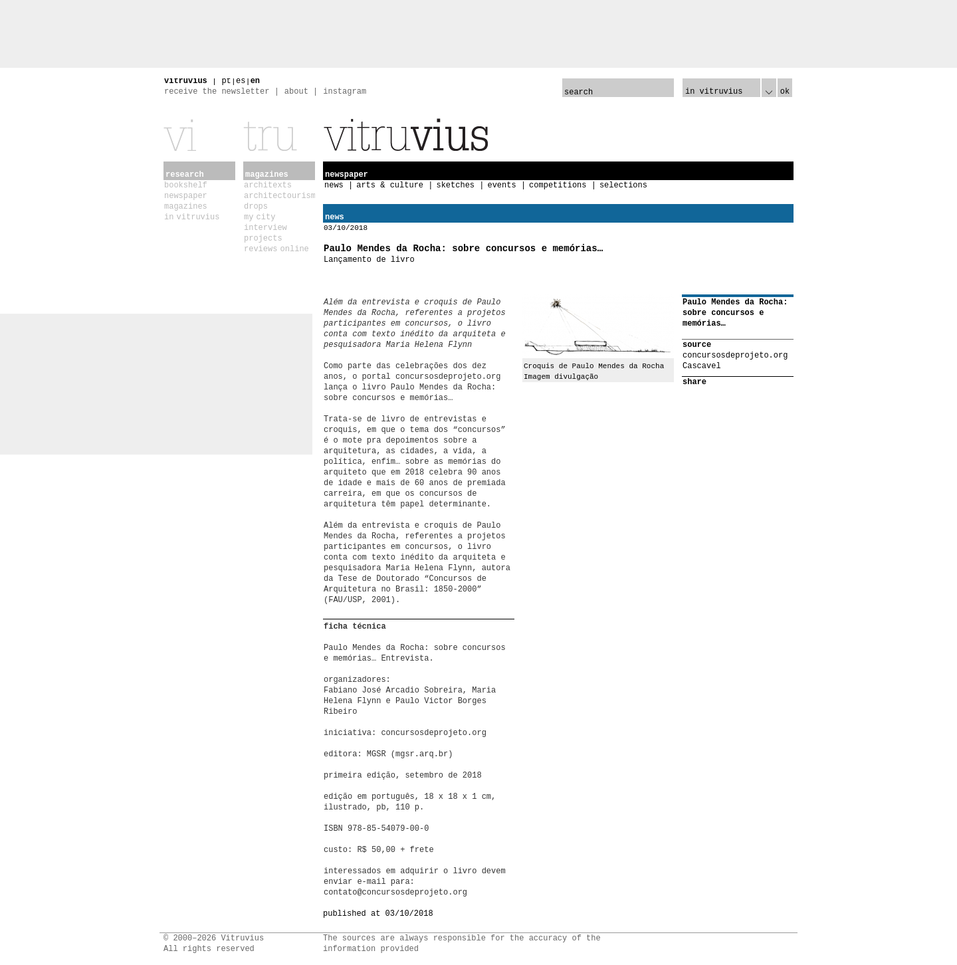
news (334, 185)
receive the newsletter (216, 91)
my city (259, 217)
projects (263, 238)
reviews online (276, 249)
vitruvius (185, 81)
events (501, 185)
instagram (344, 91)
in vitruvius (191, 217)
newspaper (185, 196)
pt (226, 81)
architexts (268, 185)
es (240, 81)
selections (623, 185)
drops (256, 206)
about (296, 91)
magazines (185, 206)
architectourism (280, 196)
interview (265, 228)
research (184, 174)
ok (785, 91)
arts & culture (389, 185)
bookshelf (185, 185)
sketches (455, 185)
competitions (557, 185)
